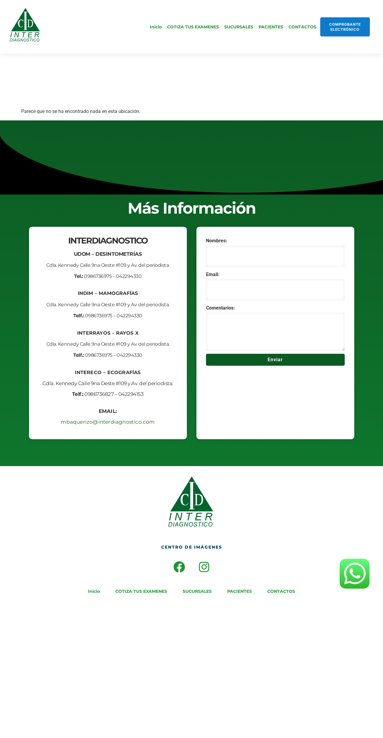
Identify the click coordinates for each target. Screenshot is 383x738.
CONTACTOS (302, 27)
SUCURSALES (238, 27)
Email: (212, 274)
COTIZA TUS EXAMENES (193, 27)
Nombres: (216, 241)
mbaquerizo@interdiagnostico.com (108, 422)
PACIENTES (271, 27)
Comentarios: (220, 308)
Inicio (156, 27)
